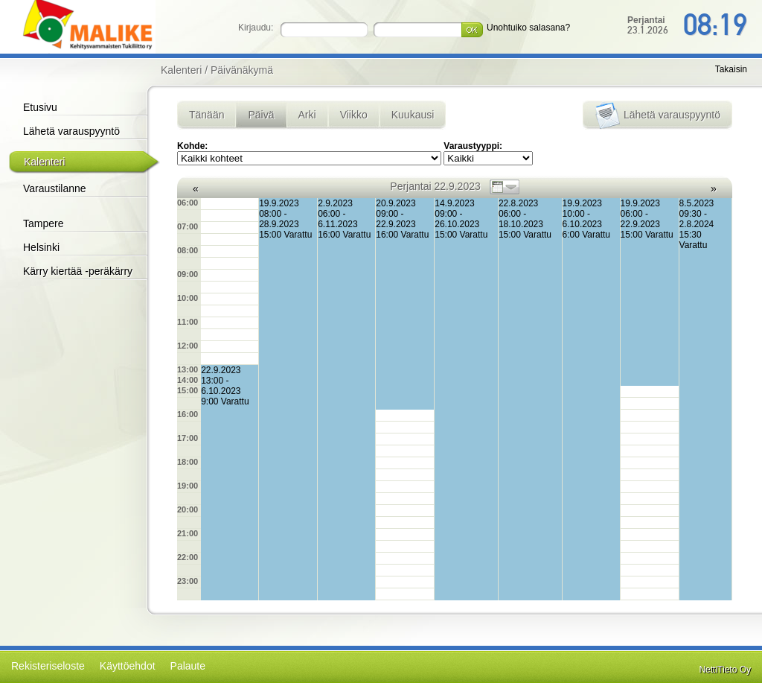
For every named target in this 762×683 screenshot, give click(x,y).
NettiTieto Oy (725, 669)
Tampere (43, 223)
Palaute (187, 666)
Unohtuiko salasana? (528, 27)
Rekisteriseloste (48, 666)
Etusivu (40, 107)
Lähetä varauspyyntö (71, 131)
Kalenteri (44, 162)
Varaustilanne (54, 188)
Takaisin (731, 69)
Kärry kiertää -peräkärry (77, 271)
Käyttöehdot (128, 666)
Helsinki (41, 247)
